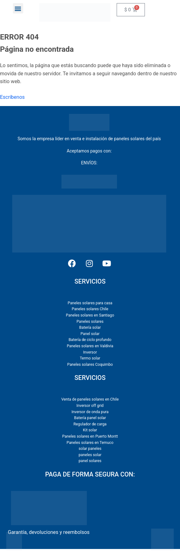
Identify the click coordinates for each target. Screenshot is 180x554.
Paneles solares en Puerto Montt (90, 436)
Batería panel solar (90, 418)
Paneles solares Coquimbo (90, 364)
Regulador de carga (90, 424)
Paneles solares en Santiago (90, 315)
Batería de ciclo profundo (90, 340)
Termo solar (90, 358)
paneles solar (90, 455)
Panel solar (90, 334)
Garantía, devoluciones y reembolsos (49, 532)
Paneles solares (90, 321)
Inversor (90, 352)
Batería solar (90, 327)
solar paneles (90, 448)
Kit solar (90, 430)
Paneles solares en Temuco (89, 442)
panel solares (90, 461)
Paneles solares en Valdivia (90, 346)
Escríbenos (12, 97)
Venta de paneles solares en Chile (90, 399)
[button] (18, 8)
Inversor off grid (90, 405)
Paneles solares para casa (90, 303)
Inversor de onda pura (90, 412)
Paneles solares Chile (90, 309)
